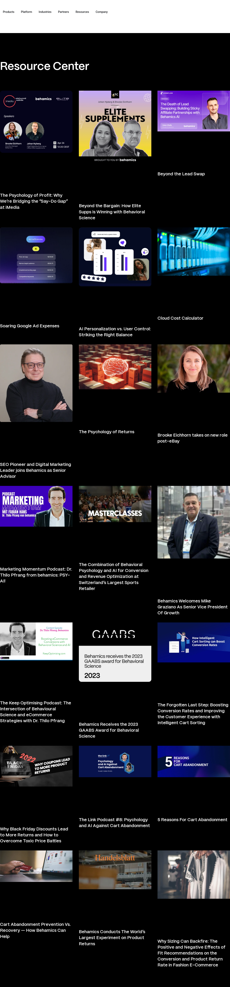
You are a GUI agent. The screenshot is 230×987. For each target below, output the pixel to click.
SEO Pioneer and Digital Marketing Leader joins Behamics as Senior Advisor (35, 471)
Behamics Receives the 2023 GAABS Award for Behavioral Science (109, 730)
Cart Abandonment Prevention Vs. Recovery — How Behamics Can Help (35, 931)
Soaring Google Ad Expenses (29, 326)
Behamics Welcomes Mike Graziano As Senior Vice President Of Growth (192, 607)
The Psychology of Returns (106, 432)
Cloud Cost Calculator (180, 318)
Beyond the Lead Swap (181, 174)
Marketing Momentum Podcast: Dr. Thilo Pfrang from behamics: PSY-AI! (36, 575)
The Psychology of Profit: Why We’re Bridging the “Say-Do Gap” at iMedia (34, 201)
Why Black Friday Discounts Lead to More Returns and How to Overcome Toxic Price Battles (34, 835)
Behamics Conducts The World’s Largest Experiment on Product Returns (112, 938)
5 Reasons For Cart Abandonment (192, 820)
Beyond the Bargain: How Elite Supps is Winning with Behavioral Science (112, 212)
